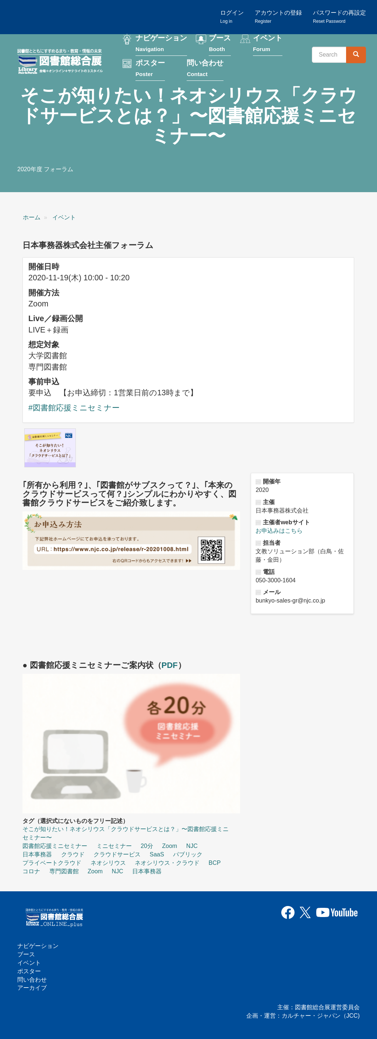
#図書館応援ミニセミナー (74, 407)
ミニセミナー (114, 846)
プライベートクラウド (51, 863)
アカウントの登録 (278, 17)
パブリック (187, 854)
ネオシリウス (108, 863)
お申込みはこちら (279, 531)
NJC (192, 846)
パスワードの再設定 (339, 17)
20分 (147, 846)
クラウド (73, 854)
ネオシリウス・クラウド (167, 863)
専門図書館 (64, 871)
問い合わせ (205, 68)
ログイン (232, 17)
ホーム (31, 217)
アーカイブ (32, 988)
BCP (214, 863)
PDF (170, 665)
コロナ (31, 871)
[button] (50, 447)
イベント (267, 43)
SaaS (156, 854)
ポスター (150, 68)
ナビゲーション (161, 43)
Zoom (169, 846)
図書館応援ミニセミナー (54, 846)
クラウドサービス (117, 854)
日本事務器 (37, 854)
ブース (220, 43)
